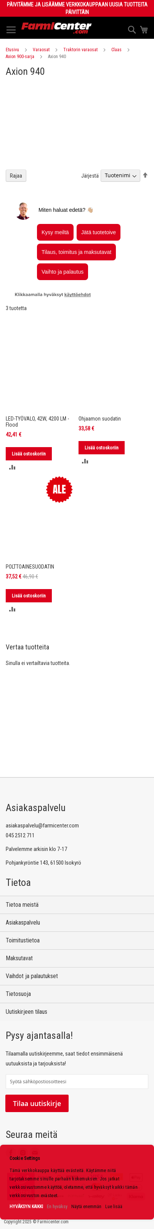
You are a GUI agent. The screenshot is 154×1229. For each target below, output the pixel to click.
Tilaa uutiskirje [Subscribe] (37, 1103)
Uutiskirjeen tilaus (26, 1011)
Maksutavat (19, 958)
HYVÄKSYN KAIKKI (26, 1206)
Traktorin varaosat (80, 49)
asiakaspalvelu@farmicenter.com (42, 825)
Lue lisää (113, 1206)
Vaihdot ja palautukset (32, 976)
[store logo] (56, 28)
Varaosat (41, 49)
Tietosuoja (18, 993)
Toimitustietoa (23, 940)
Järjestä (90, 175)
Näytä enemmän (86, 1206)
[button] (12, 467)
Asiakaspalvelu (23, 922)
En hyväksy (57, 1206)
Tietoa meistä (22, 904)
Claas (116, 49)
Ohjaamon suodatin (100, 419)
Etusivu (12, 49)
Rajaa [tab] (16, 176)
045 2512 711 (20, 835)
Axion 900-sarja (20, 56)
